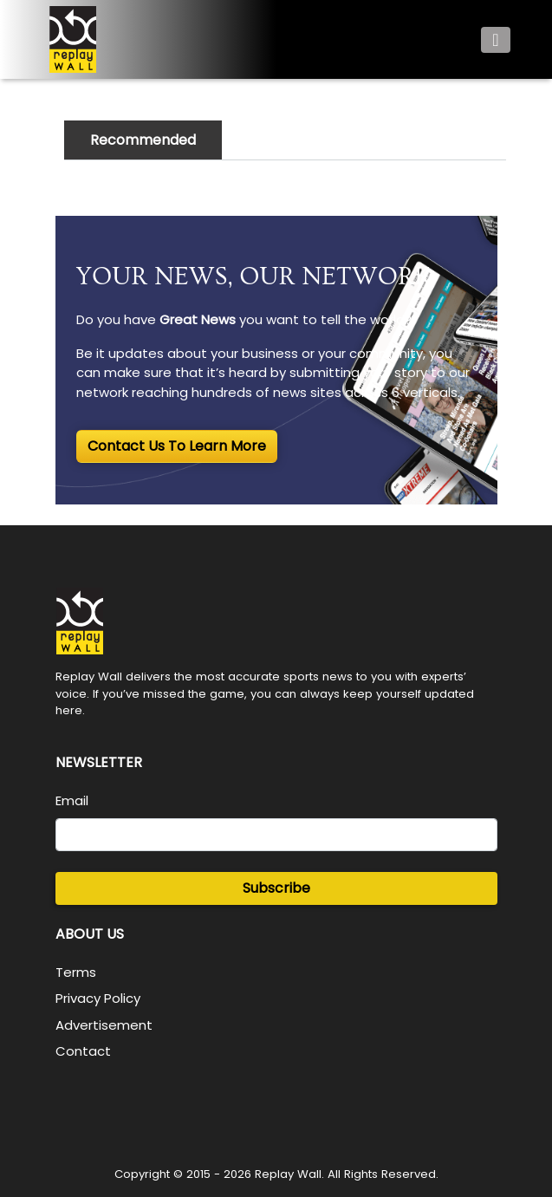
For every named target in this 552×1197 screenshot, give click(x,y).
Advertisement (104, 1025)
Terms (75, 972)
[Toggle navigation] (495, 40)
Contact (83, 1051)
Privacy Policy (97, 998)
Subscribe (276, 888)
